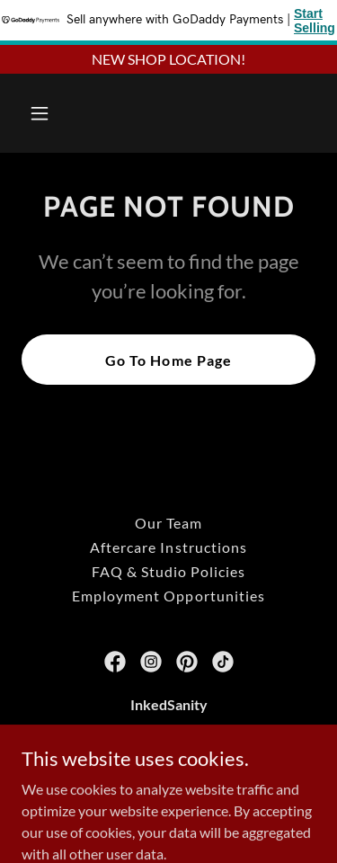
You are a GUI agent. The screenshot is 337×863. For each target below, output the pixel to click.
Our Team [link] (168, 522)
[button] (55, 113)
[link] (115, 662)
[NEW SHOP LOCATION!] (168, 59)
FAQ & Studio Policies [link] (168, 571)
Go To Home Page (168, 360)
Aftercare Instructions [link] (168, 547)
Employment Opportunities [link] (168, 595)
